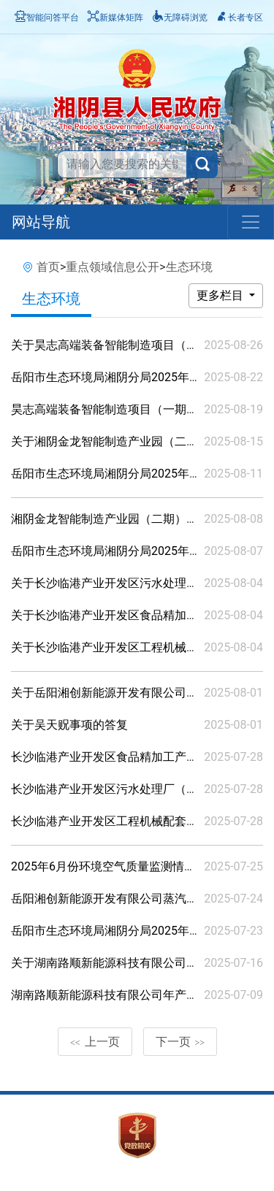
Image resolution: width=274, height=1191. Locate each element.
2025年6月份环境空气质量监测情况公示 (115, 866)
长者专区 (239, 17)
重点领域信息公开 (112, 267)
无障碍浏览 (180, 17)
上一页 (95, 1042)
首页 (48, 267)
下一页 (180, 1042)
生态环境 (189, 267)
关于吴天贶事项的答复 (69, 725)
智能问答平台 (47, 17)
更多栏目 (221, 295)
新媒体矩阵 (115, 17)
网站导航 (41, 222)
